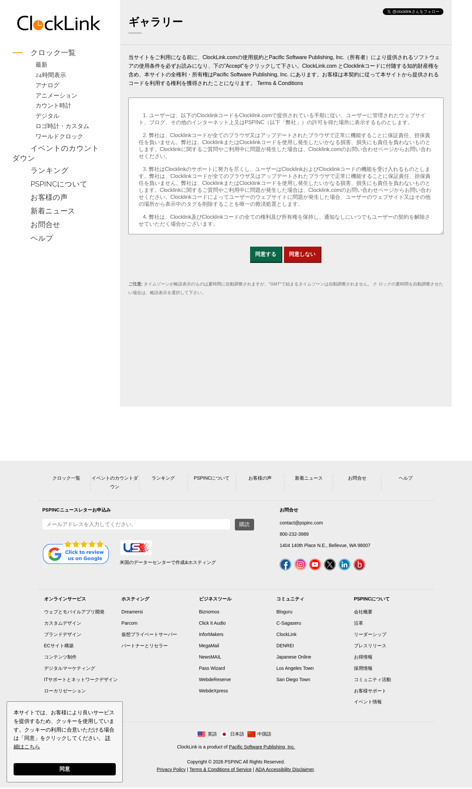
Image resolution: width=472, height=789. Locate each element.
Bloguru (284, 613)
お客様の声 (49, 197)
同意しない (302, 254)
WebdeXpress (213, 692)
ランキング (50, 170)
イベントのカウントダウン (55, 153)
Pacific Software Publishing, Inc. (262, 748)
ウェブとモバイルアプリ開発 (74, 613)
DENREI (285, 647)
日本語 (237, 735)
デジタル (47, 115)
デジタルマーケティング (69, 669)
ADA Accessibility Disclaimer (284, 771)
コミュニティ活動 (372, 681)
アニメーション (56, 95)
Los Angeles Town (295, 669)
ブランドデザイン (62, 636)
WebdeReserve (215, 681)
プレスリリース (370, 647)
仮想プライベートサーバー (149, 636)
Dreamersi (132, 613)
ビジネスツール (215, 600)
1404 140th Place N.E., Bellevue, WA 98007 (325, 545)
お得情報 (363, 658)
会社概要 (363, 613)
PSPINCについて (59, 184)
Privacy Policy (171, 771)
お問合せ (45, 224)
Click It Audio (212, 624)
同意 (64, 769)
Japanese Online (293, 658)
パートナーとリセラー (144, 647)
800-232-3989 (294, 534)
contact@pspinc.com (301, 522)
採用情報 (363, 669)
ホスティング (135, 600)
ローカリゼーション (65, 692)
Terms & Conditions (280, 83)
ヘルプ (42, 238)
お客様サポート (370, 692)
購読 (244, 524)
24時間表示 (50, 74)
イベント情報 (368, 703)
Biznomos (209, 613)
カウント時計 (53, 105)
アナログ (47, 85)
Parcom (129, 624)
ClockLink (286, 636)
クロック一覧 (53, 52)
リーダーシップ (370, 636)
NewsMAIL (210, 658)
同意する (265, 254)
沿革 (358, 624)
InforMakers (211, 636)
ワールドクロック (59, 136)
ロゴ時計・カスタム (62, 125)
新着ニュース (53, 211)
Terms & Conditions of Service (220, 771)
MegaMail (209, 647)
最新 (41, 64)
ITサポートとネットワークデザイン (81, 681)
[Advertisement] (59, 349)
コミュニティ (290, 600)
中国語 (264, 735)
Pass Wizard (212, 669)
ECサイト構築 (59, 647)
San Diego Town (293, 681)
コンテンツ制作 (60, 658)
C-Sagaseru (288, 624)
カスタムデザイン (62, 624)
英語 (212, 735)
